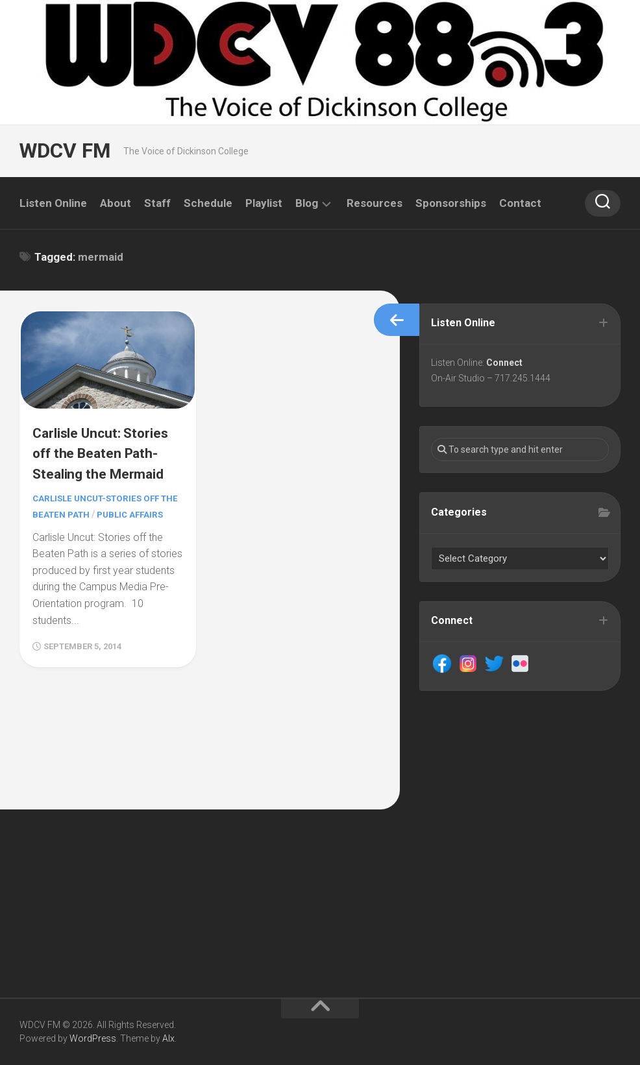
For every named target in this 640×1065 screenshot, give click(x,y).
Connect (506, 364)
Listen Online (53, 203)
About (115, 203)
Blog (306, 203)
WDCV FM (63, 150)
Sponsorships (450, 203)
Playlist (263, 203)
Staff (157, 203)
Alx (168, 1038)
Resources (374, 203)
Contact (520, 203)
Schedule (208, 203)
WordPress (92, 1038)
